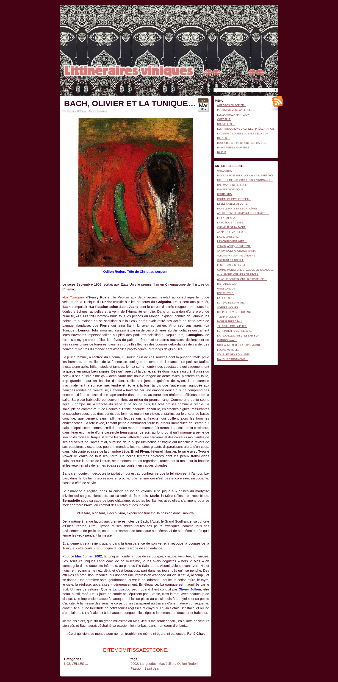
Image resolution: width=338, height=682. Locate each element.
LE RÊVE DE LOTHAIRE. (231, 302)
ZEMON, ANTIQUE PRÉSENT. (234, 246)
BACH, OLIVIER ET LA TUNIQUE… (130, 103)
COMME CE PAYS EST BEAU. (234, 199)
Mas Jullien (166, 663)
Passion (136, 668)
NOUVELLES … (226, 124)
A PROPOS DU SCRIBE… (231, 105)
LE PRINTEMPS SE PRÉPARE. (234, 330)
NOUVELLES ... (76, 663)
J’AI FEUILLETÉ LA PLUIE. (232, 326)
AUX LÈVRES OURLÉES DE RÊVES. (238, 274)
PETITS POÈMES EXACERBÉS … (236, 110)
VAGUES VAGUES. (227, 307)
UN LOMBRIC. (225, 170)
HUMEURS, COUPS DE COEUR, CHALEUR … (243, 143)
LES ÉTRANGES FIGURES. (232, 265)
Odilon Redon (187, 663)
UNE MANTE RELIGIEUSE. (232, 185)
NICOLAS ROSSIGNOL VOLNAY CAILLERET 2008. (245, 175)
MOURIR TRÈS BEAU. (229, 321)
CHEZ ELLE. (224, 119)
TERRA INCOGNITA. (228, 316)
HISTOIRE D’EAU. (227, 283)
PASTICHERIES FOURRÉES (233, 147)
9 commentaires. (98, 111)
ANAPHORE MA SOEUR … (232, 232)
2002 (134, 663)
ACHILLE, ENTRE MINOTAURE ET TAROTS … (243, 213)
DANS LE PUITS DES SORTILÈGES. (237, 208)
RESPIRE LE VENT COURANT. (234, 312)
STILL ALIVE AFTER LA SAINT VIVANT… (240, 345)
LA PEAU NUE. (225, 298)
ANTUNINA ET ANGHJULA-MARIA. (236, 250)
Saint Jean (152, 668)
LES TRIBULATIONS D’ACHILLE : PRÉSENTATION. (245, 128)
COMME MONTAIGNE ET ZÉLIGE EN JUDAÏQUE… (245, 269)
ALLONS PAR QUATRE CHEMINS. (236, 255)
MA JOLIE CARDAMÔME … (232, 359)
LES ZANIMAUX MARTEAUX (233, 114)
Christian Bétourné (77, 111)
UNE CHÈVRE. (225, 293)
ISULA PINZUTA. (226, 218)
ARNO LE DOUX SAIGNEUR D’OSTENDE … (242, 279)
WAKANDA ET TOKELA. (230, 260)
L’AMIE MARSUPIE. (228, 236)
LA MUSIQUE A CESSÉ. (230, 222)
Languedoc (148, 663)
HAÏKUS (221, 152)
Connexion (272, 7)
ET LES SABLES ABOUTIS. (232, 203)
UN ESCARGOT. (226, 288)
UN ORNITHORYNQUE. (230, 189)
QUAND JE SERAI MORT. (231, 227)
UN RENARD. (224, 194)
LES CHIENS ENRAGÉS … (232, 241)
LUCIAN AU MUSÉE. (228, 349)
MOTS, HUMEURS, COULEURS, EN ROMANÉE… (245, 180)
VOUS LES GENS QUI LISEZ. (233, 354)
